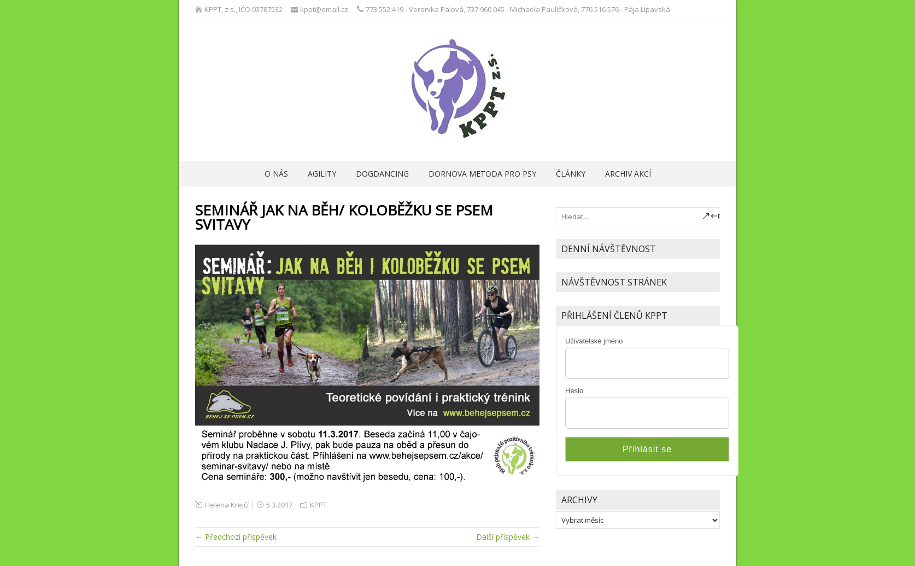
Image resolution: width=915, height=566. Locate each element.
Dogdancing (382, 173)
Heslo (574, 391)
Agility (322, 173)
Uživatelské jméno (594, 341)
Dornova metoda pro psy (482, 173)
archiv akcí (628, 173)
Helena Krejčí (227, 505)
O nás (276, 173)
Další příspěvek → (507, 537)
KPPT (318, 505)
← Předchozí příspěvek (236, 537)
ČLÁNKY (570, 173)
